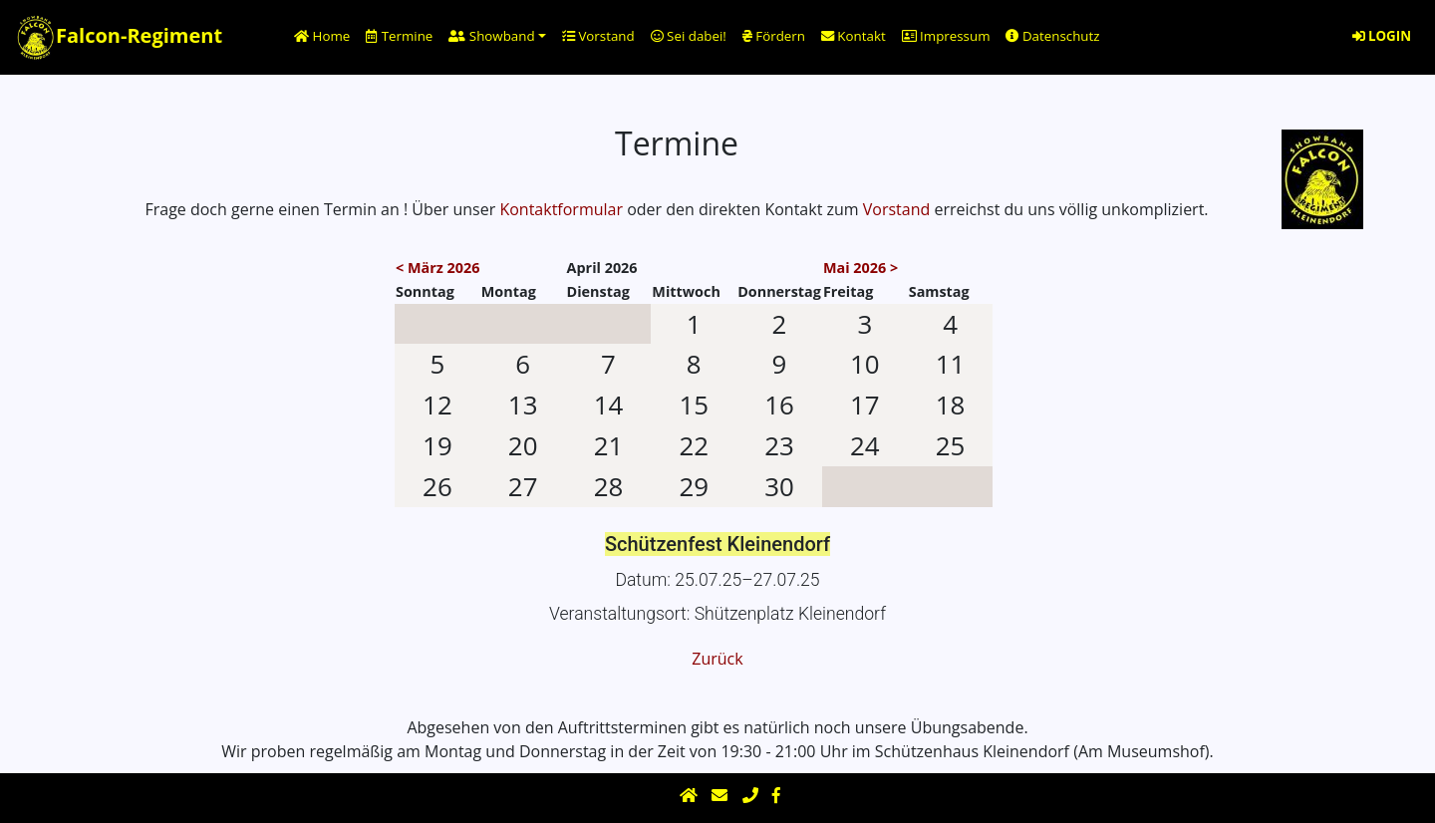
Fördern (773, 36)
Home (322, 36)
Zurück (717, 659)
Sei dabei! (688, 36)
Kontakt (853, 36)
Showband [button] (491, 36)
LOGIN (1382, 36)
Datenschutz (1052, 36)
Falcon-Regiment (119, 37)
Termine (399, 36)
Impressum (946, 36)
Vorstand (598, 36)
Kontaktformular (561, 209)
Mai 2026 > (860, 267)
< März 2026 (437, 267)
